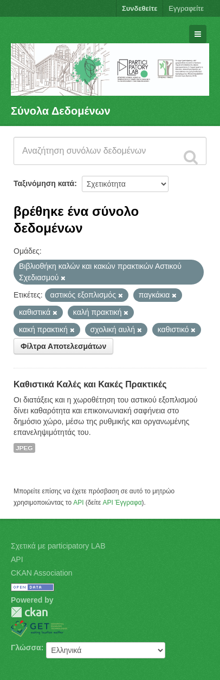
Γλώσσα (26, 647)
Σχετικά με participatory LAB (58, 546)
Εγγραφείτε (186, 8)
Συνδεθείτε (139, 8)
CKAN (29, 612)
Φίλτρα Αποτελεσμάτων (63, 346)
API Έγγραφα (122, 502)
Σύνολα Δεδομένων (61, 111)
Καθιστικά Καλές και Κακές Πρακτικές (90, 384)
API (78, 502)
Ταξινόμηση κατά (44, 183)
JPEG (24, 448)
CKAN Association (42, 573)
